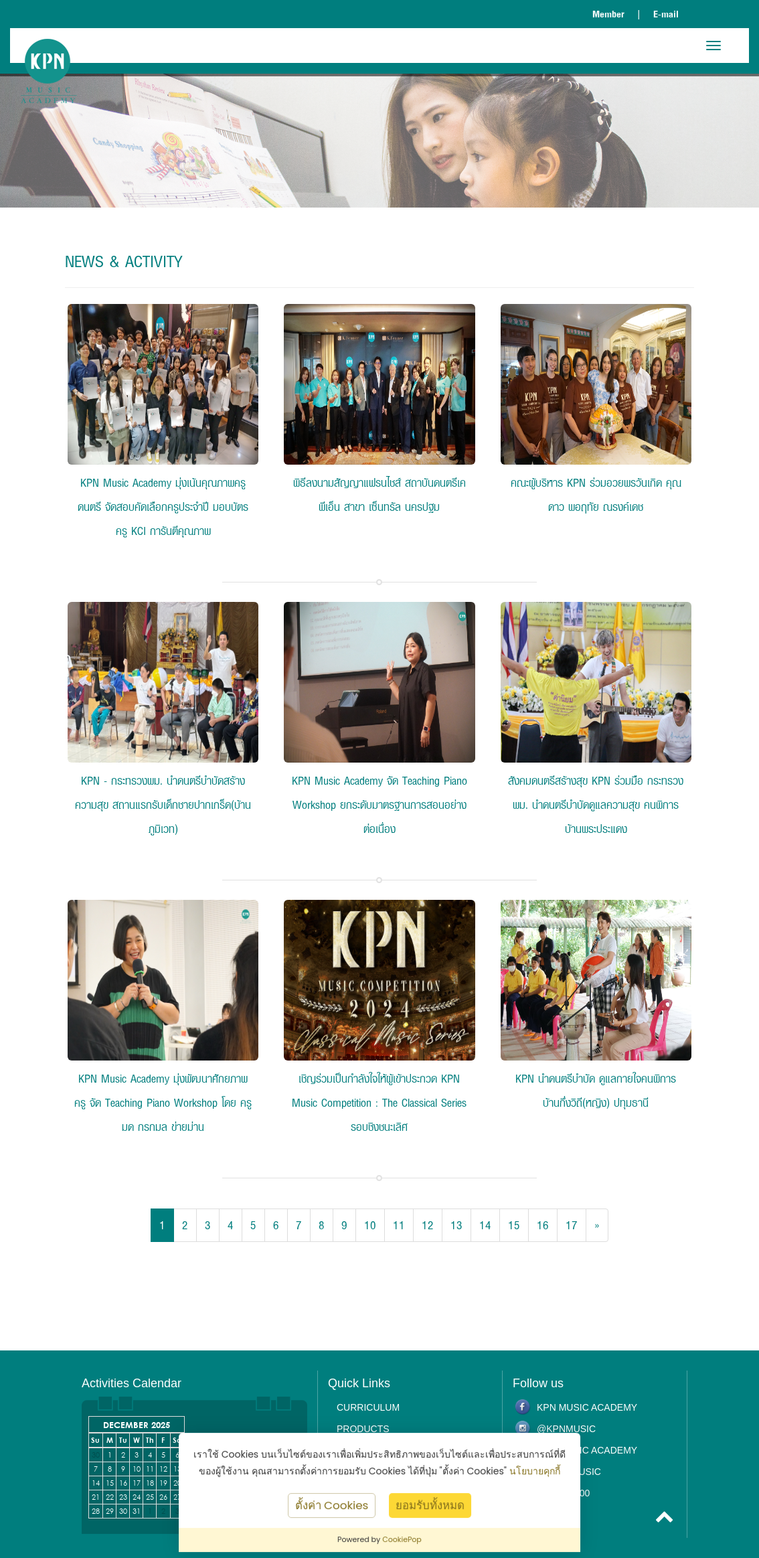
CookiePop (402, 1539)
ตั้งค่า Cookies (332, 1505)
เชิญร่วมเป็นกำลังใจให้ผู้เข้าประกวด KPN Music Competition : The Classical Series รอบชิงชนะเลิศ (379, 1102)
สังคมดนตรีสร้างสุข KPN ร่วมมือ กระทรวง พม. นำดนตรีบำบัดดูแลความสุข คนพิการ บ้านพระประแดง (595, 804)
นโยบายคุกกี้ (534, 1471)
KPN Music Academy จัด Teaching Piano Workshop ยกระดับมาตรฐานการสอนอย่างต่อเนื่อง (379, 804)
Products (363, 1428)
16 (543, 1225)
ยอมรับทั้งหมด (430, 1505)
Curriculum (368, 1407)
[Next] (597, 1225)
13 (456, 1225)
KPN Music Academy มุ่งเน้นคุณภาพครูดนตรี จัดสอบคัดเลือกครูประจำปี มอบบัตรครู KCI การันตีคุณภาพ (163, 506)
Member (608, 13)
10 (370, 1225)
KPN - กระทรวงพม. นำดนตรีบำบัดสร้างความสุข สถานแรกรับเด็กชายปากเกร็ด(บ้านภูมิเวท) (163, 804)
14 (485, 1225)
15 (514, 1225)
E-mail (666, 13)
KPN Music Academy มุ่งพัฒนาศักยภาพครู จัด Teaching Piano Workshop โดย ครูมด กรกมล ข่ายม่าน (163, 1102)
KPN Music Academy (587, 1407)
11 (399, 1225)
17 (572, 1225)
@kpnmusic (566, 1428)
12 (428, 1225)
